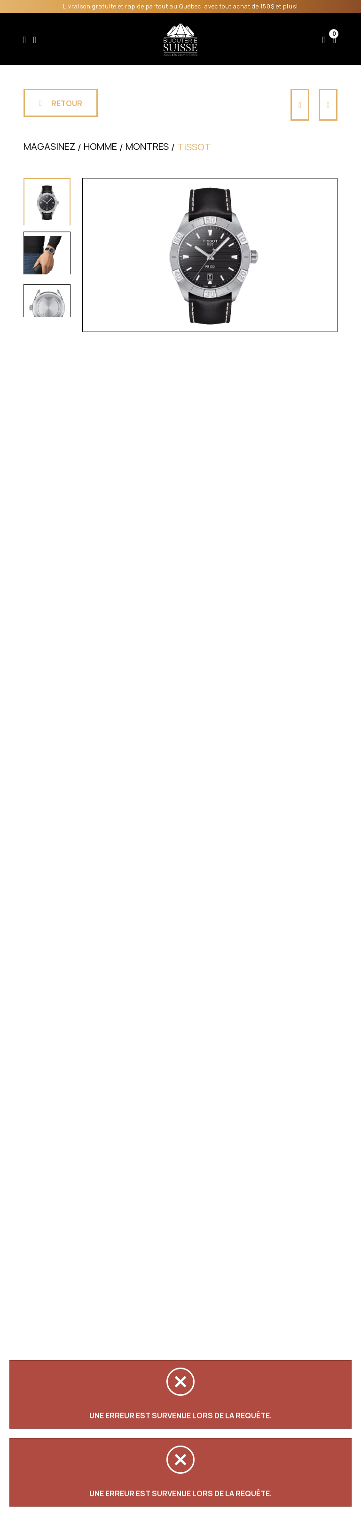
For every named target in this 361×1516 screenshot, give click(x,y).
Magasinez (49, 150)
